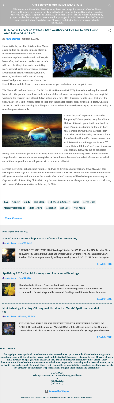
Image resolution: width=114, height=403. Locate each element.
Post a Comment (13, 218)
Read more (104, 264)
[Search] (110, 6)
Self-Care (65, 208)
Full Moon (39, 202)
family (27, 202)
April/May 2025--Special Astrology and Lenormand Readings (40, 273)
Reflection (51, 208)
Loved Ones (89, 202)
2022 (6, 202)
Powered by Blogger (57, 391)
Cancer (16, 202)
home (76, 202)
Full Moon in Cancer (59, 202)
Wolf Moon (79, 208)
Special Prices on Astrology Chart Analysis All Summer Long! (40, 238)
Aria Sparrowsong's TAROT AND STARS (57, 4)
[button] (110, 31)
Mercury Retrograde (14, 208)
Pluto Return (35, 208)
